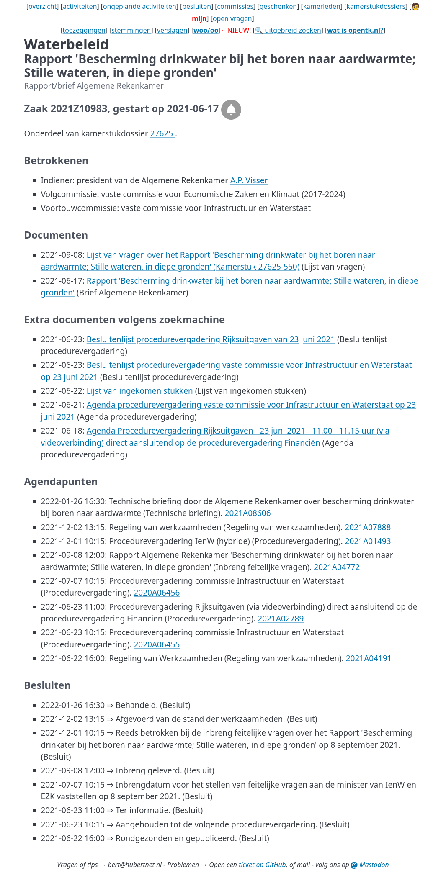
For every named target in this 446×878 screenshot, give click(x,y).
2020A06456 (157, 592)
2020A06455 (157, 644)
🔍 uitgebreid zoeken (288, 30)
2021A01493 (368, 541)
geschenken (278, 6)
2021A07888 (368, 527)
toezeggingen (84, 30)
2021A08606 (248, 513)
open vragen (232, 18)
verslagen (172, 30)
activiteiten (80, 6)
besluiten (196, 6)
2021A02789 (281, 618)
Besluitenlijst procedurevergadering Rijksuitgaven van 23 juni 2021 (211, 339)
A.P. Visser (249, 180)
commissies (235, 6)
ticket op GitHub (262, 864)
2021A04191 (369, 658)
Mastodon (370, 864)
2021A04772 (337, 567)
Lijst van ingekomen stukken (140, 390)
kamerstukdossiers (375, 6)
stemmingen (131, 30)
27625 (162, 133)
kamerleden (321, 6)
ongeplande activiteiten (139, 6)
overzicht (42, 6)
